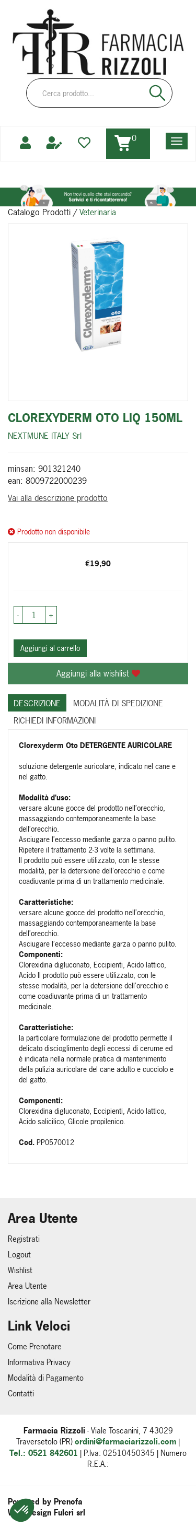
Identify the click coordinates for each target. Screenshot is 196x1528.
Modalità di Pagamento (46, 1377)
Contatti (21, 1393)
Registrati (24, 1238)
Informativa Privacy (39, 1362)
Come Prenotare (35, 1346)
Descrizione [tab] (37, 703)
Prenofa (68, 1501)
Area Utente (27, 1285)
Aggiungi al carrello (50, 648)
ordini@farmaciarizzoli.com (125, 1441)
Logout (19, 1254)
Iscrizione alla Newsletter (49, 1301)
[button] (21, 1510)
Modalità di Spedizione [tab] (118, 703)
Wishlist (20, 1270)
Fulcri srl (69, 1512)
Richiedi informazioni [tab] (55, 720)
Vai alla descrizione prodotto (58, 498)
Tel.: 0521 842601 (43, 1453)
